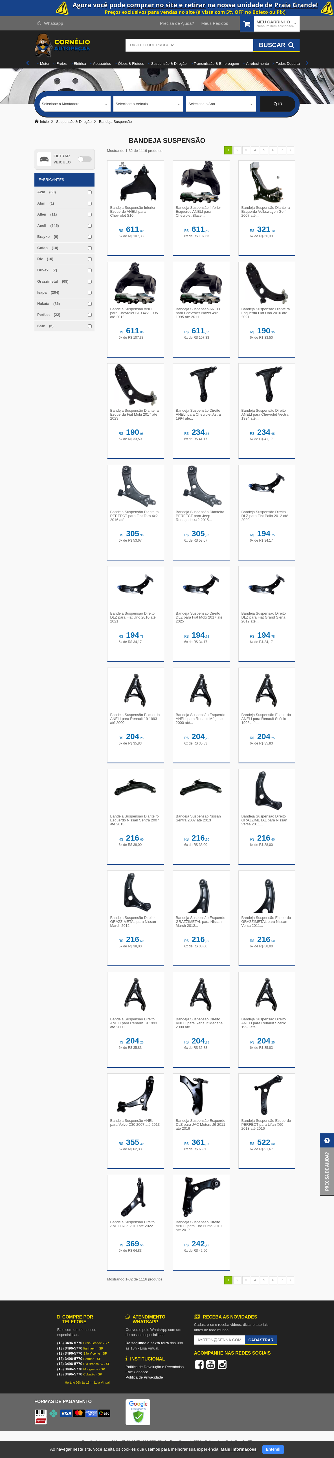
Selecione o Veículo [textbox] (132, 104)
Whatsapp (50, 23)
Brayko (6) (47, 236)
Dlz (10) (45, 259)
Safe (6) (45, 326)
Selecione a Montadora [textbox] (61, 104)
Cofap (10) (47, 248)
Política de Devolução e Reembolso (155, 1367)
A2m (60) (46, 192)
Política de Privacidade (144, 1377)
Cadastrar (260, 1340)
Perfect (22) (48, 315)
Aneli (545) (48, 225)
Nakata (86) (48, 304)
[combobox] (75, 104)
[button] (327, 1164)
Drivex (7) (47, 270)
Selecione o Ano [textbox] (201, 104)
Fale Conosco (137, 1372)
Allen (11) (47, 214)
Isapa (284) (48, 292)
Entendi (273, 1449)
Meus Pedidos (214, 23)
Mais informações (238, 1449)
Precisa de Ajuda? (177, 23)
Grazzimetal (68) (53, 281)
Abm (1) (45, 203)
